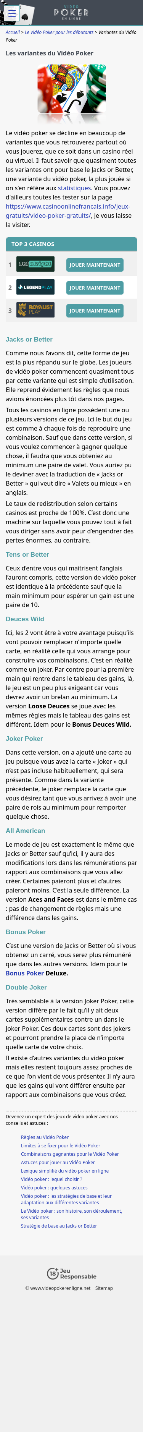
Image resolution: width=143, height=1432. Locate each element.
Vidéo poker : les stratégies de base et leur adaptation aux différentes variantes (66, 1199)
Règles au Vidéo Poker (45, 1137)
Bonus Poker (25, 973)
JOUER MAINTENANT (95, 264)
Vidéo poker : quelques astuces (54, 1187)
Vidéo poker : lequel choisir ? (51, 1179)
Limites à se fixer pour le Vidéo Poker (60, 1145)
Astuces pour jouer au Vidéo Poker (58, 1162)
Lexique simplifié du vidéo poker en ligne (65, 1171)
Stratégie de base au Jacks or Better (59, 1226)
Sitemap (104, 1288)
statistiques (74, 188)
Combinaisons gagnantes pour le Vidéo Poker (70, 1154)
